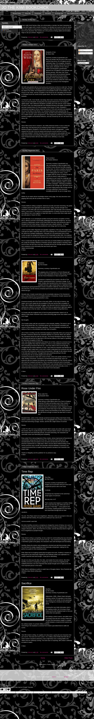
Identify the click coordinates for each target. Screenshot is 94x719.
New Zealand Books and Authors (76, 13)
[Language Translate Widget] (12, 27)
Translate (6, 31)
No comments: (44, 37)
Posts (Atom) (51, 664)
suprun (54, 677)
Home (7, 13)
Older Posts (68, 658)
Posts (81, 50)
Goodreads (38, 13)
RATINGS (48, 13)
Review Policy (17, 13)
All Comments (83, 53)
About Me (28, 13)
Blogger (66, 677)
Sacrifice (26, 583)
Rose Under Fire (31, 388)
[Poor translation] (7, 689)
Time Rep (27, 471)
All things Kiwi (59, 13)
